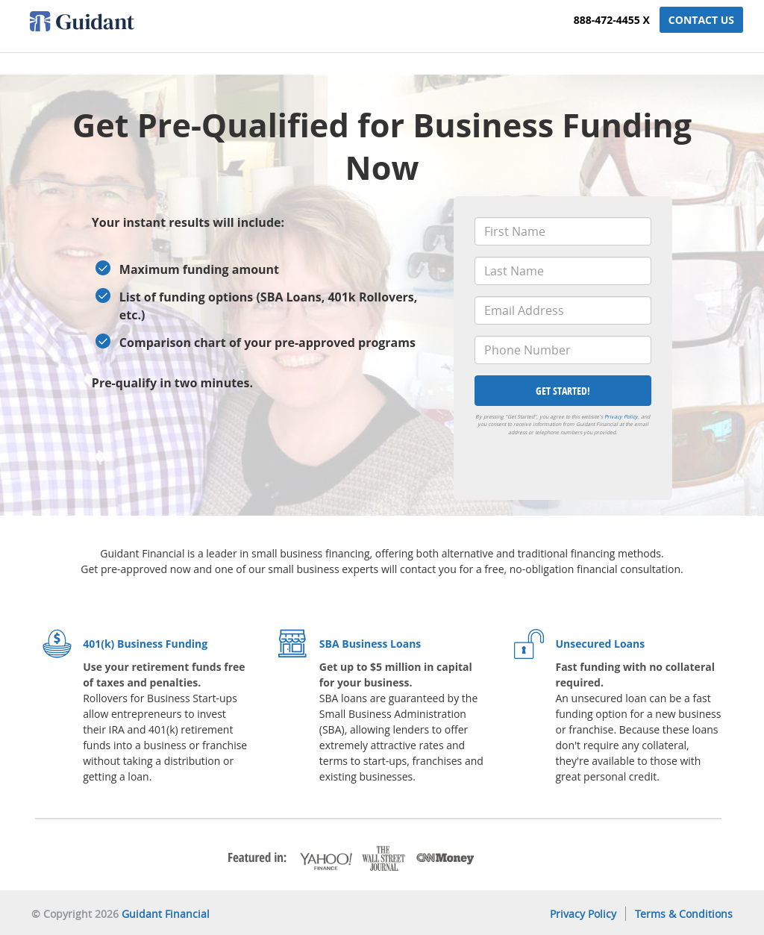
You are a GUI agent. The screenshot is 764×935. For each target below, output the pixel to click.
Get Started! (563, 391)
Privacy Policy (621, 416)
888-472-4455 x (612, 20)
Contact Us (701, 20)
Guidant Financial (166, 914)
